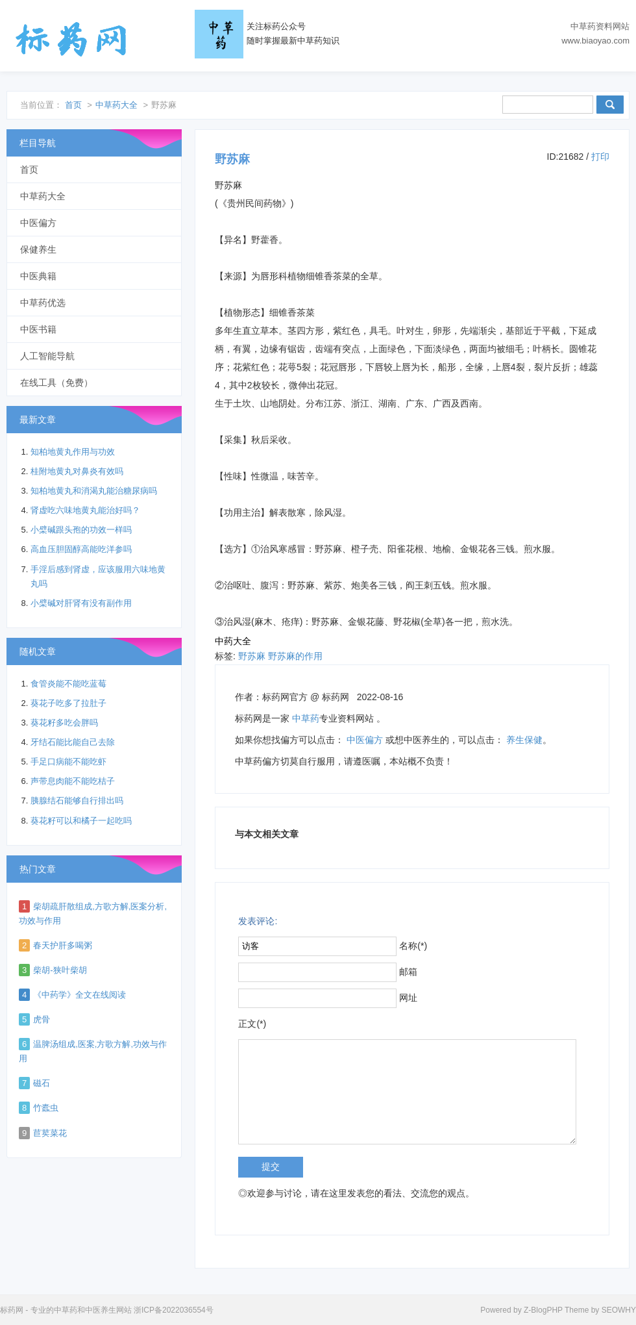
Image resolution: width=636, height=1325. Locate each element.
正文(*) (252, 1023)
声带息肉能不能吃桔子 (73, 781)
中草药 (305, 718)
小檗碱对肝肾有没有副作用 (81, 603)
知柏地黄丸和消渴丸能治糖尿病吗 (94, 491)
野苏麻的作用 (295, 656)
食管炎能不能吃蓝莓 (68, 683)
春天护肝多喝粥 (62, 945)
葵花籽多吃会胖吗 (64, 722)
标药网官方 (285, 697)
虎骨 (41, 1019)
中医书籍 (38, 329)
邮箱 (408, 971)
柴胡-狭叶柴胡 (59, 970)
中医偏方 (365, 740)
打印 (600, 156)
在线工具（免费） (56, 382)
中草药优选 (43, 302)
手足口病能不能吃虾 (68, 761)
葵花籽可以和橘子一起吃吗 (81, 821)
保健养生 (38, 249)
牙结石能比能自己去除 (73, 742)
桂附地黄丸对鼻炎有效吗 (77, 471)
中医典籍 (38, 276)
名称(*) (413, 945)
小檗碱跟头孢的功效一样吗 (81, 530)
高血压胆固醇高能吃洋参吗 (81, 549)
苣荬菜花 (50, 1133)
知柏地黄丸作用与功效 (73, 452)
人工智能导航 (47, 356)
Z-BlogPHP (543, 1310)
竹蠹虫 (45, 1108)
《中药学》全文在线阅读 (79, 995)
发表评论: (257, 921)
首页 (73, 105)
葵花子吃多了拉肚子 (68, 703)
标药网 (71, 38)
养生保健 (524, 740)
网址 (408, 997)
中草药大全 (116, 105)
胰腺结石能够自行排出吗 (77, 800)
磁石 (41, 1083)
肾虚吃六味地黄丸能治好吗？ (85, 510)
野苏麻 (251, 656)
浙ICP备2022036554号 (174, 1310)
